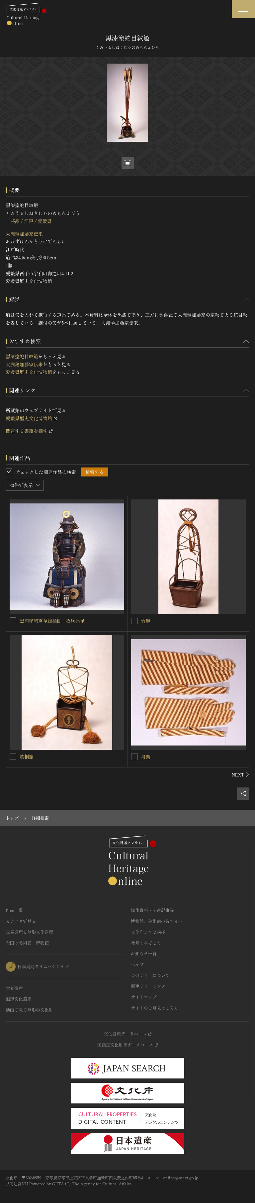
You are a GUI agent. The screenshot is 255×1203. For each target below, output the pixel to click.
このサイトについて (150, 975)
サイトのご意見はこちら (154, 1008)
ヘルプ (137, 964)
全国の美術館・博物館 (27, 943)
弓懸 (145, 756)
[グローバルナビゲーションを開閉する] (243, 9)
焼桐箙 (27, 756)
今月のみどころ (146, 943)
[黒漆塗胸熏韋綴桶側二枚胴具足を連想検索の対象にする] (13, 620)
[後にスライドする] (240, 774)
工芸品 (13, 221)
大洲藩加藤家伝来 (24, 233)
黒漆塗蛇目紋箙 (22, 356)
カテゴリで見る (21, 921)
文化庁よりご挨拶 (148, 932)
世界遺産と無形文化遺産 (29, 932)
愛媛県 (45, 221)
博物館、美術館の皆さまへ (157, 921)
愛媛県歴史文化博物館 (29, 372)
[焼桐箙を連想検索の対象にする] (13, 756)
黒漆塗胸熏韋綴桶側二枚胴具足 (52, 620)
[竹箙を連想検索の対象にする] (134, 621)
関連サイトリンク (148, 986)
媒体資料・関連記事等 (152, 910)
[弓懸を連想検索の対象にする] (134, 756)
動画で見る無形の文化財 (29, 1010)
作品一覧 (14, 910)
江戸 (28, 221)
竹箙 (145, 621)
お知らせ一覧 (144, 953)
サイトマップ (144, 997)
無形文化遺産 (19, 999)
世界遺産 (14, 988)
